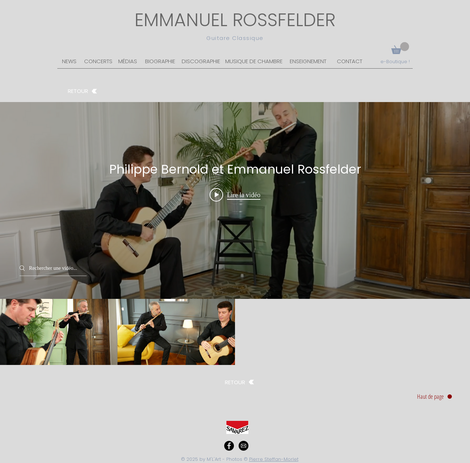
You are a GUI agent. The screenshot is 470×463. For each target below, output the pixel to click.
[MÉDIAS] (127, 62)
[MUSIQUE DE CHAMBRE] (254, 62)
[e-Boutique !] (395, 62)
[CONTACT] (349, 62)
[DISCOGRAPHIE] (201, 62)
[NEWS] (69, 62)
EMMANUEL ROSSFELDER (235, 20)
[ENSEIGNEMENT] (308, 62)
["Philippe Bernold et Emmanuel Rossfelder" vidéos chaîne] (235, 332)
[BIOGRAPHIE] (160, 62)
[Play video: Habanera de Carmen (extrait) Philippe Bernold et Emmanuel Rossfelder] (235, 194)
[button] (400, 48)
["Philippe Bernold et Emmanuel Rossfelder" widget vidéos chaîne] (235, 233)
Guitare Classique (235, 38)
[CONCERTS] (98, 62)
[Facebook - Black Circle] (229, 446)
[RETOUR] (82, 91)
